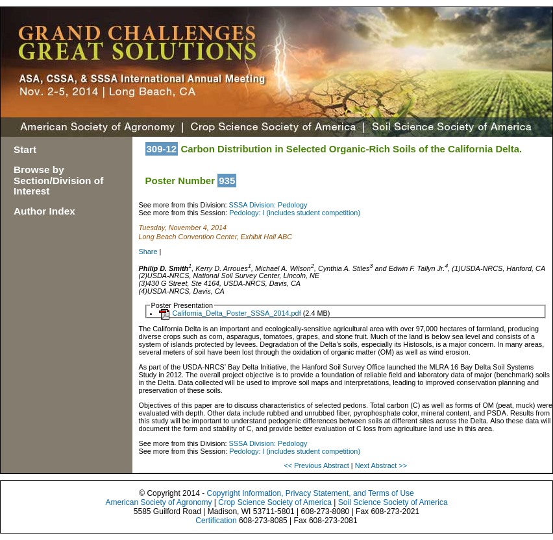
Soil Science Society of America (393, 502)
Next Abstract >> (381, 465)
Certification (215, 520)
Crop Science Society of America (275, 502)
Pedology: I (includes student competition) (294, 213)
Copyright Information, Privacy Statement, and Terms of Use (309, 493)
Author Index (44, 211)
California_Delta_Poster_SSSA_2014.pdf (236, 313)
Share (148, 251)
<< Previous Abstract (317, 465)
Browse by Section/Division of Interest (58, 180)
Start (25, 149)
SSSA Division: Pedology (268, 205)
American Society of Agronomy (158, 502)
